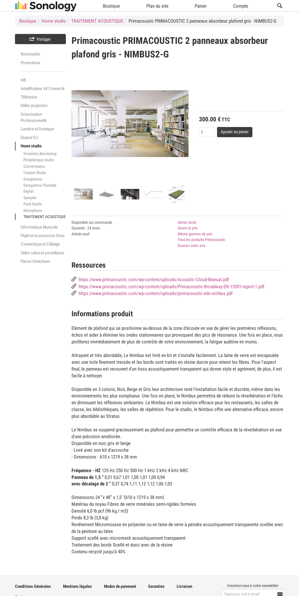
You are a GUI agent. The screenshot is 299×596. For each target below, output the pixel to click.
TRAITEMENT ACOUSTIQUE (44, 216)
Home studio (31, 146)
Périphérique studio (38, 160)
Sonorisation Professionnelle (34, 117)
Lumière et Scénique (37, 129)
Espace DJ (29, 137)
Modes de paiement (120, 586)
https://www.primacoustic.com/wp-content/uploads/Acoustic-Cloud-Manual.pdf (154, 279)
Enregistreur (32, 179)
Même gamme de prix (195, 234)
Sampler (29, 197)
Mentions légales (77, 586)
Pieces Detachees (35, 261)
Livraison (184, 586)
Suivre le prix (188, 228)
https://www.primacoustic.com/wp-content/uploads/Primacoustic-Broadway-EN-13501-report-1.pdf (171, 286)
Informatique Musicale (39, 227)
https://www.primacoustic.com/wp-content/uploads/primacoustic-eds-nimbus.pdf (156, 293)
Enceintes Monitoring (40, 153)
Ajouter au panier (235, 131)
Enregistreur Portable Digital (40, 188)
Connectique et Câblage (40, 244)
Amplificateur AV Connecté (42, 88)
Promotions (30, 62)
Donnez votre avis (191, 245)
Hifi (23, 80)
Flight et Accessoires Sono (43, 235)
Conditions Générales (33, 586)
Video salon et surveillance (42, 252)
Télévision (29, 97)
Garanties (156, 586)
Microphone (32, 210)
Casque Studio (34, 172)
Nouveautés (30, 54)
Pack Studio (32, 204)
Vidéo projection (34, 105)
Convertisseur (34, 166)
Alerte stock (187, 222)
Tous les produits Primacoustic (201, 239)
